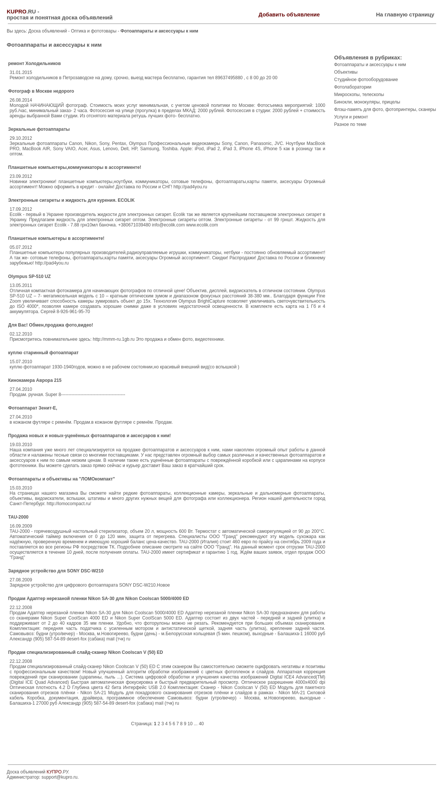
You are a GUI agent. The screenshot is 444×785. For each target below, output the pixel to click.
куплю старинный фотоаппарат (43, 352)
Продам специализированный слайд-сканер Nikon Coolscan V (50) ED (85, 652)
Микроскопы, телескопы (359, 94)
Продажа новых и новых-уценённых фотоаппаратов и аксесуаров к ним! (89, 435)
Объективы (346, 72)
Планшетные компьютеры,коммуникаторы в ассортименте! (74, 167)
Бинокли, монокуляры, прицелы (367, 102)
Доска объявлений (47, 31)
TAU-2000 (18, 517)
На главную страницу (405, 15)
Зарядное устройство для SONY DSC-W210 (55, 571)
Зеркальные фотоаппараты (39, 129)
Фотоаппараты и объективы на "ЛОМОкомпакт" (61, 479)
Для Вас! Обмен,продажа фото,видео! (50, 325)
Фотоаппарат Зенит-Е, (32, 408)
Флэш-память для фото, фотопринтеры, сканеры (385, 109)
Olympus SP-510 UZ (29, 276)
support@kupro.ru (59, 777)
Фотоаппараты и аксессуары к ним (370, 64)
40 (201, 723)
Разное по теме (350, 124)
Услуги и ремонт (351, 117)
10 (189, 723)
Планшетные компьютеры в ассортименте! (56, 238)
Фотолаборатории (353, 87)
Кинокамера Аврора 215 (35, 380)
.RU (21, 12)
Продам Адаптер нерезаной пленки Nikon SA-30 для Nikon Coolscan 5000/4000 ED (98, 598)
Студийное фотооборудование (366, 79)
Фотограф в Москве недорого (41, 91)
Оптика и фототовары (94, 31)
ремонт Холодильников (34, 63)
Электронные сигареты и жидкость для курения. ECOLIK (71, 200)
